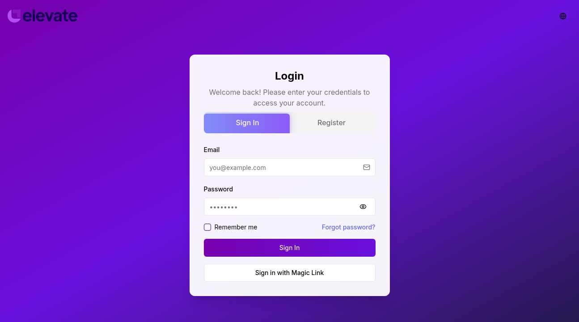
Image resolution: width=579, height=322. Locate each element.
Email (212, 149)
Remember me (236, 227)
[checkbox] (207, 227)
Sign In (247, 122)
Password (218, 189)
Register (331, 122)
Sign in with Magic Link (289, 272)
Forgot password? (349, 227)
